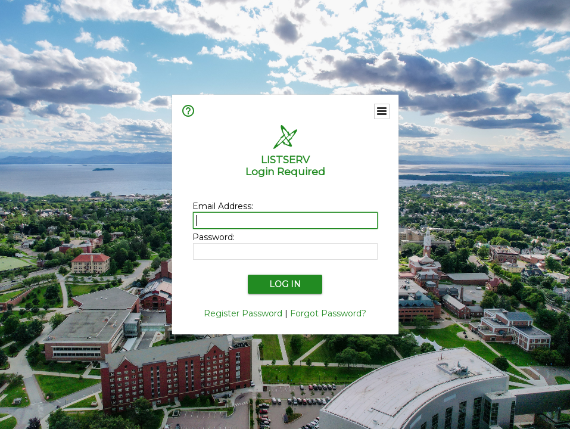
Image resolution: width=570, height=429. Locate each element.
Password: (213, 237)
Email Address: (222, 206)
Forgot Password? (328, 313)
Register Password (243, 313)
